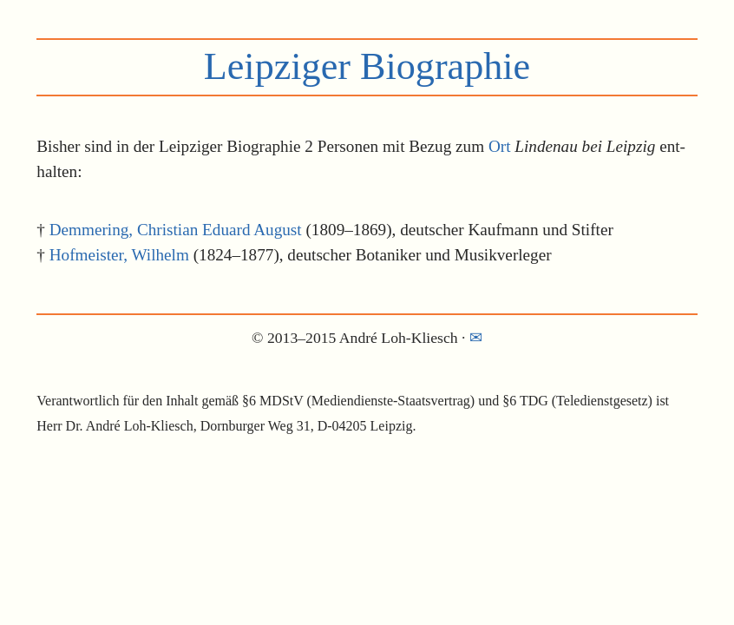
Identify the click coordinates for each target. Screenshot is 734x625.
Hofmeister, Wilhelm (119, 255)
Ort (499, 146)
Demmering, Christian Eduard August (175, 229)
